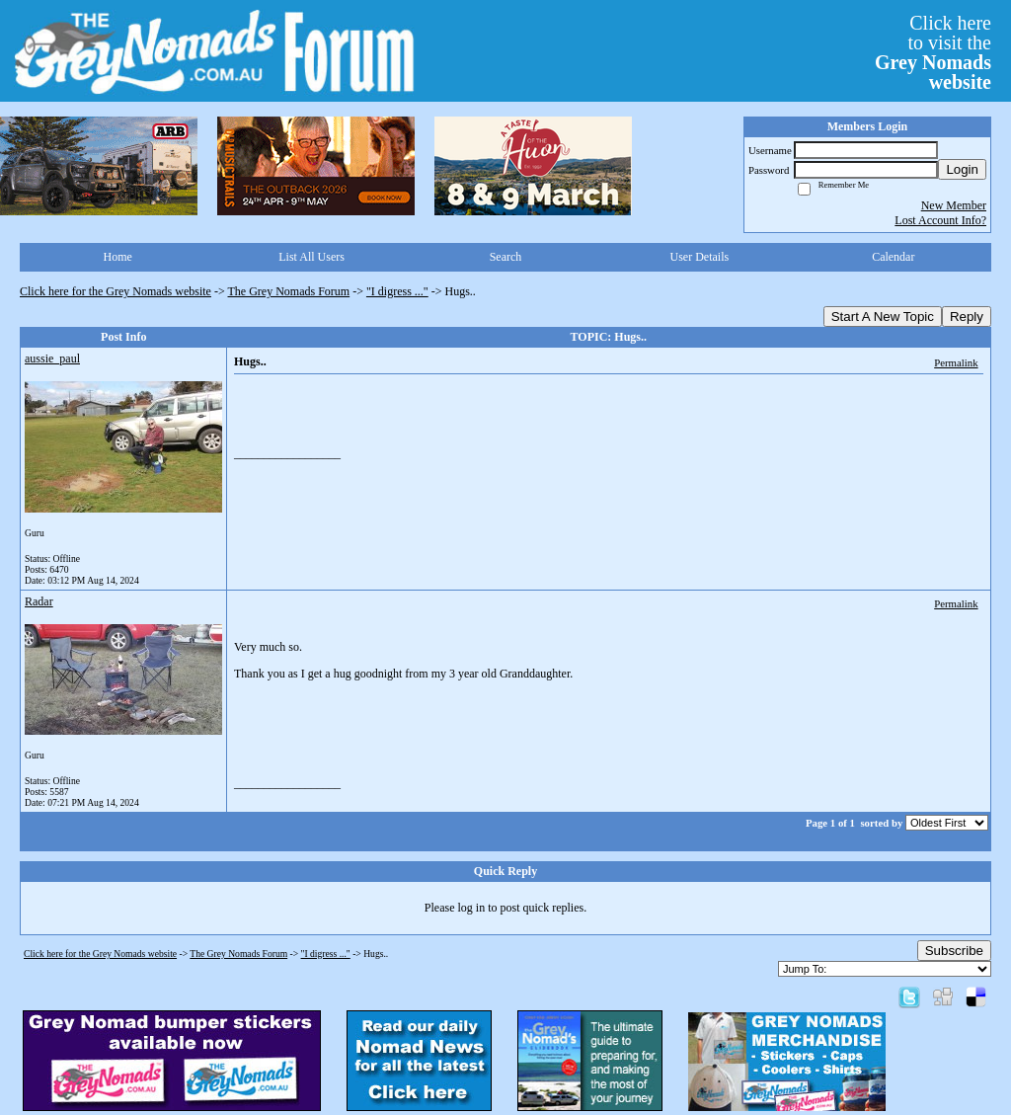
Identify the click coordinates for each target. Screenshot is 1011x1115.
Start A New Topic (882, 316)
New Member (953, 205)
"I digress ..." (397, 291)
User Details (700, 257)
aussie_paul (52, 358)
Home (118, 257)
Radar (39, 601)
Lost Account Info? (940, 220)
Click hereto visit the (933, 52)
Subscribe (954, 950)
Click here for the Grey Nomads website (115, 291)
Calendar (893, 257)
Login (962, 169)
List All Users (311, 257)
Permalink (955, 362)
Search (506, 257)
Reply (966, 316)
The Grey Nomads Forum (289, 291)
